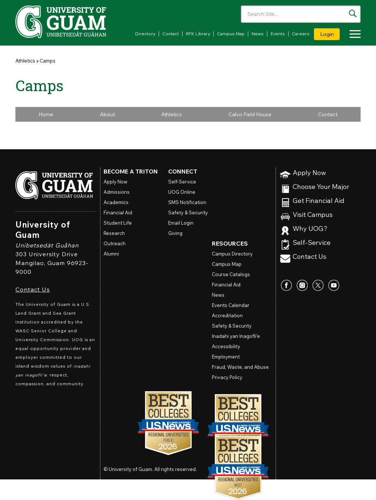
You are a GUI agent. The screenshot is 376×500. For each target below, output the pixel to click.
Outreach (115, 243)
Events (278, 33)
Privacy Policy (227, 377)
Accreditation (227, 315)
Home (46, 114)
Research (114, 233)
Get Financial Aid (318, 201)
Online (181, 192)
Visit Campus (313, 215)
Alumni (111, 254)
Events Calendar (230, 305)
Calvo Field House (249, 114)
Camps (47, 61)
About (107, 114)
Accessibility (226, 346)
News (258, 33)
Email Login (181, 223)
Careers (301, 33)
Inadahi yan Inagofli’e (236, 336)
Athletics (25, 61)
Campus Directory (232, 254)
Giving (175, 233)
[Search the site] (353, 13)
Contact (170, 33)
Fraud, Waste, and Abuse (240, 367)
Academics (116, 202)
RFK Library (198, 33)
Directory (145, 33)
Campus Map (231, 33)
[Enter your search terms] (301, 14)
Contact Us (32, 289)
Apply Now (309, 173)
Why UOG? (310, 229)
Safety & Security (188, 212)
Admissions (117, 192)
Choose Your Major (321, 187)
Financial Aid (118, 212)
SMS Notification (187, 202)
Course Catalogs (231, 274)
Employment (226, 357)
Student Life (118, 223)
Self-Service (311, 243)
